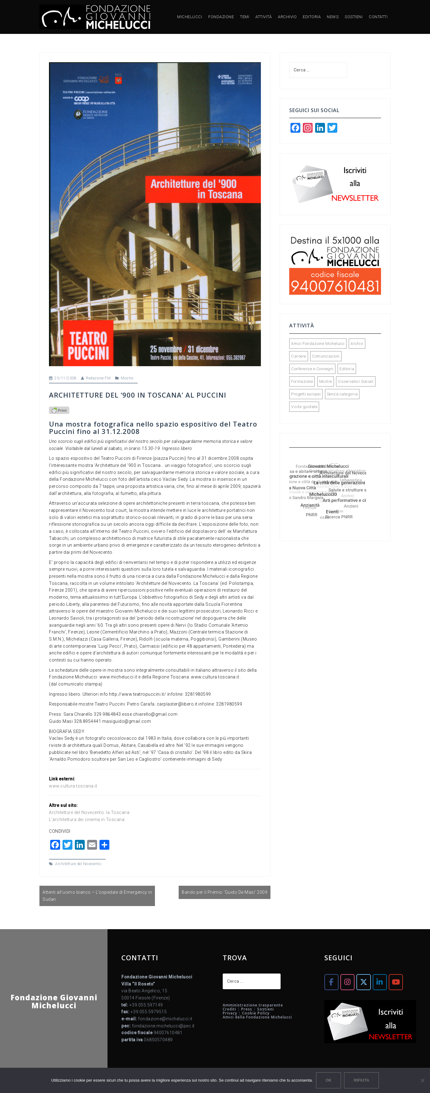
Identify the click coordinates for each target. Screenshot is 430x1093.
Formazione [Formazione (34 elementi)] (302, 381)
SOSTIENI (354, 16)
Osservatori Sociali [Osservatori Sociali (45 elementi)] (356, 381)
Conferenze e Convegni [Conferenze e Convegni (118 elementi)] (312, 368)
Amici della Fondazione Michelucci (257, 1017)
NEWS (333, 16)
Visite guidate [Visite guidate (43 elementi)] (304, 406)
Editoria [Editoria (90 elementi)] (346, 368)
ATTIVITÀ (263, 16)
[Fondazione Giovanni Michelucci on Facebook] (331, 982)
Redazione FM (98, 378)
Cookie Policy (256, 1013)
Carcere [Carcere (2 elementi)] (298, 356)
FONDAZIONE (221, 16)
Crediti (229, 1009)
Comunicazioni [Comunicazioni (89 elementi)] (326, 356)
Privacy (230, 1013)
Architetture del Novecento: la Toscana (89, 812)
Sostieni (265, 1009)
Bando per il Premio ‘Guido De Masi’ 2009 (224, 892)
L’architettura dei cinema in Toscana (86, 819)
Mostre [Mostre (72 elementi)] (325, 381)
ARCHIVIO (287, 16)
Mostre (127, 378)
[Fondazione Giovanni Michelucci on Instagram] (347, 982)
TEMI (244, 16)
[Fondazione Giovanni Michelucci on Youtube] (396, 982)
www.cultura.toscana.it (73, 785)
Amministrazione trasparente (253, 1005)
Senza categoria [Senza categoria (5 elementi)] (342, 394)
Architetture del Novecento (78, 864)
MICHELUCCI (189, 16)
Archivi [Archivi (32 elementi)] (357, 343)
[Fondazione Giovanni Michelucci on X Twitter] (363, 982)
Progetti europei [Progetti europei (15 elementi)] (306, 394)
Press (246, 1009)
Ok (329, 1080)
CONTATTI (378, 16)
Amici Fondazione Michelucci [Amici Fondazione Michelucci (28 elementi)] (318, 343)
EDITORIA (312, 16)
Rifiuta (361, 1080)
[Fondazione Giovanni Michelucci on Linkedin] (380, 982)
